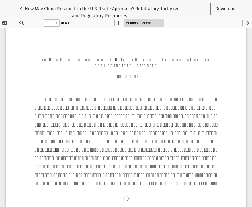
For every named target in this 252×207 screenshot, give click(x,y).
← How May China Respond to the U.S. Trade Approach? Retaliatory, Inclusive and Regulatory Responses (99, 11)
